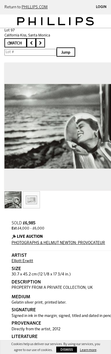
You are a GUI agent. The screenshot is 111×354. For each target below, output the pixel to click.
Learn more (88, 350)
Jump (65, 53)
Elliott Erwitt (22, 261)
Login (101, 7)
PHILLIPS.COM (35, 7)
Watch (15, 43)
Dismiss (66, 349)
